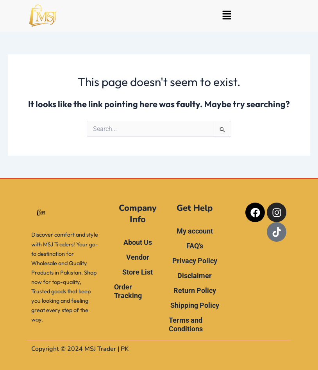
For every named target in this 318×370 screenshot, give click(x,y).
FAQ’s (194, 246)
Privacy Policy (194, 261)
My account (195, 231)
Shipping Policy (194, 305)
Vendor (137, 257)
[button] (226, 15)
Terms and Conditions (186, 324)
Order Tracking (128, 291)
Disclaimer (194, 275)
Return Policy (194, 290)
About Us (137, 242)
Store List (137, 272)
